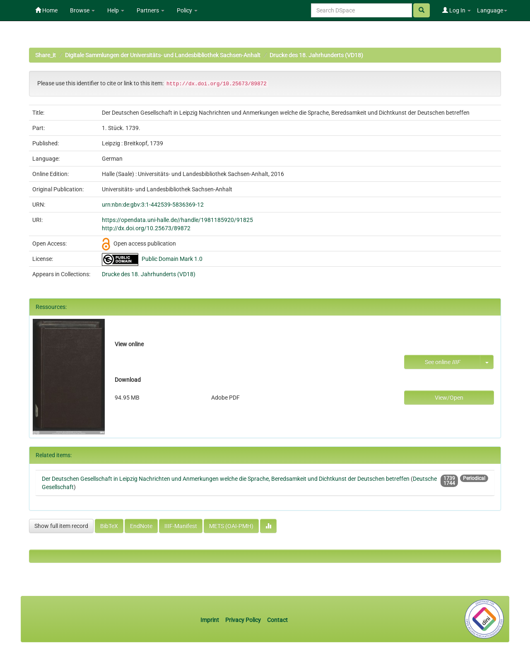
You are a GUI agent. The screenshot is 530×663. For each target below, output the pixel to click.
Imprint (210, 620)
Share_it (45, 55)
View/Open (449, 397)
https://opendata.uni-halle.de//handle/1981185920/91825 (177, 220)
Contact (277, 620)
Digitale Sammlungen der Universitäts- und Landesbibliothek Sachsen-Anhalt (162, 55)
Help (115, 10)
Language (492, 10)
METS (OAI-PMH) (231, 526)
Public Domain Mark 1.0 (172, 259)
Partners (150, 10)
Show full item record (61, 526)
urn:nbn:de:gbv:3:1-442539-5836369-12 (153, 204)
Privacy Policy (243, 620)
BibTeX (109, 526)
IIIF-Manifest (180, 526)
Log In (456, 10)
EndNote (141, 526)
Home (46, 10)
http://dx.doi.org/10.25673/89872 (146, 228)
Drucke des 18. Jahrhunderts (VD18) (316, 55)
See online (442, 362)
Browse (82, 10)
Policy (187, 10)
